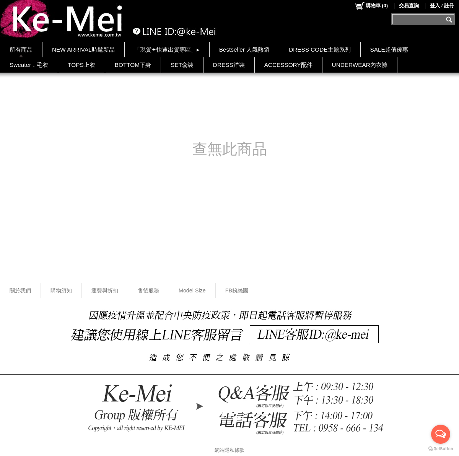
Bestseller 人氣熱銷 (244, 49)
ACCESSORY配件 (288, 65)
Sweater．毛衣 (29, 65)
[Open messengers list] (440, 434)
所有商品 (21, 49)
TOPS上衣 (81, 65)
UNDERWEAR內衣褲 (359, 65)
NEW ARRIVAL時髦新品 (83, 49)
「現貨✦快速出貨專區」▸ (167, 49)
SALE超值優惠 (389, 49)
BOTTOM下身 (133, 65)
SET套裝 (182, 65)
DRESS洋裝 (229, 65)
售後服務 (148, 290)
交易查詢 (409, 5)
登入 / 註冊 (442, 5)
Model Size (192, 290)
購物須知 (61, 290)
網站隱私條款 (229, 450)
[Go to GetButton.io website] (440, 448)
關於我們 (20, 290)
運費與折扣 (104, 290)
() (371, 5)
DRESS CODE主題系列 (319, 49)
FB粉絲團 (236, 290)
